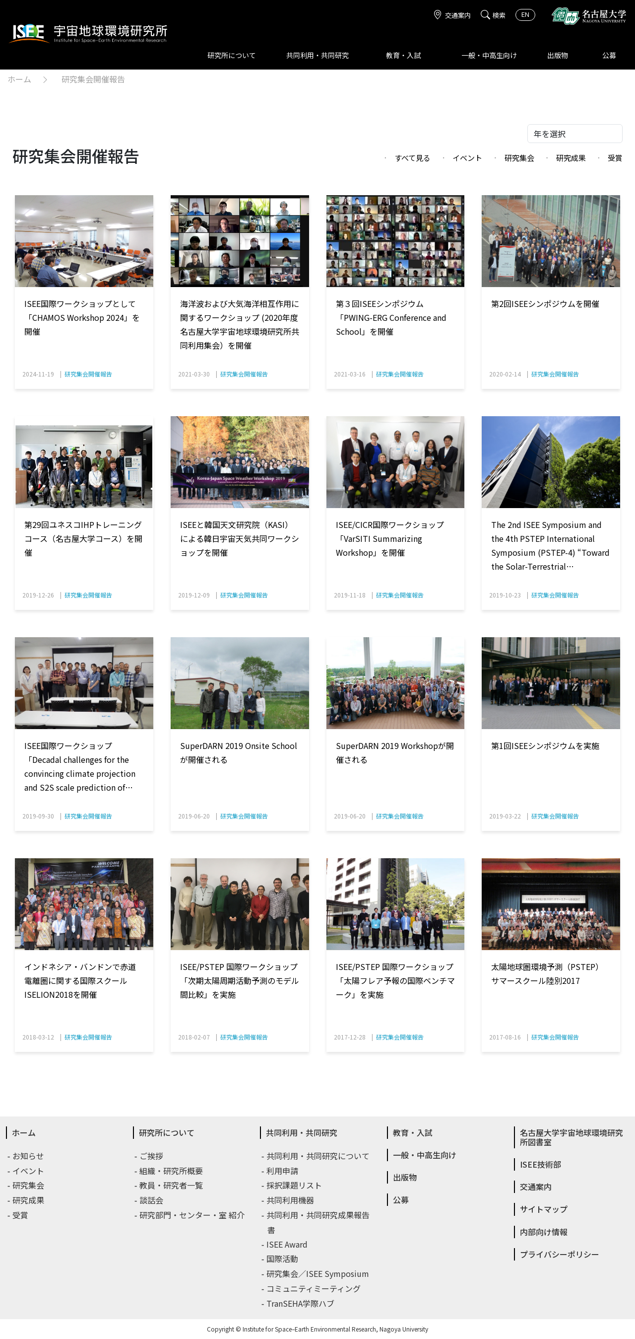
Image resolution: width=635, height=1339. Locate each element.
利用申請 (282, 1171)
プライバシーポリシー (559, 1254)
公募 (609, 55)
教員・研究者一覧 (171, 1185)
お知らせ (28, 1156)
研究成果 (571, 157)
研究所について (231, 55)
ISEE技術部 (540, 1164)
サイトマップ (544, 1209)
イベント (467, 157)
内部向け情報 (544, 1232)
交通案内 (452, 15)
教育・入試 (403, 55)
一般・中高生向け (489, 55)
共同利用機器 (290, 1200)
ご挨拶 (151, 1156)
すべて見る (412, 157)
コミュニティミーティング (314, 1288)
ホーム (19, 79)
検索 (493, 15)
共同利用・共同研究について (318, 1156)
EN (525, 14)
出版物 (557, 55)
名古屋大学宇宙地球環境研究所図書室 (571, 1137)
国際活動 (282, 1259)
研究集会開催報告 (93, 79)
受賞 (615, 157)
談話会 (151, 1200)
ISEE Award (287, 1244)
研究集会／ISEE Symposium (318, 1273)
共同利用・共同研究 (317, 55)
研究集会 (519, 157)
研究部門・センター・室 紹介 (192, 1215)
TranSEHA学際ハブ (300, 1303)
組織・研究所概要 (171, 1171)
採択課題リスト (294, 1185)
